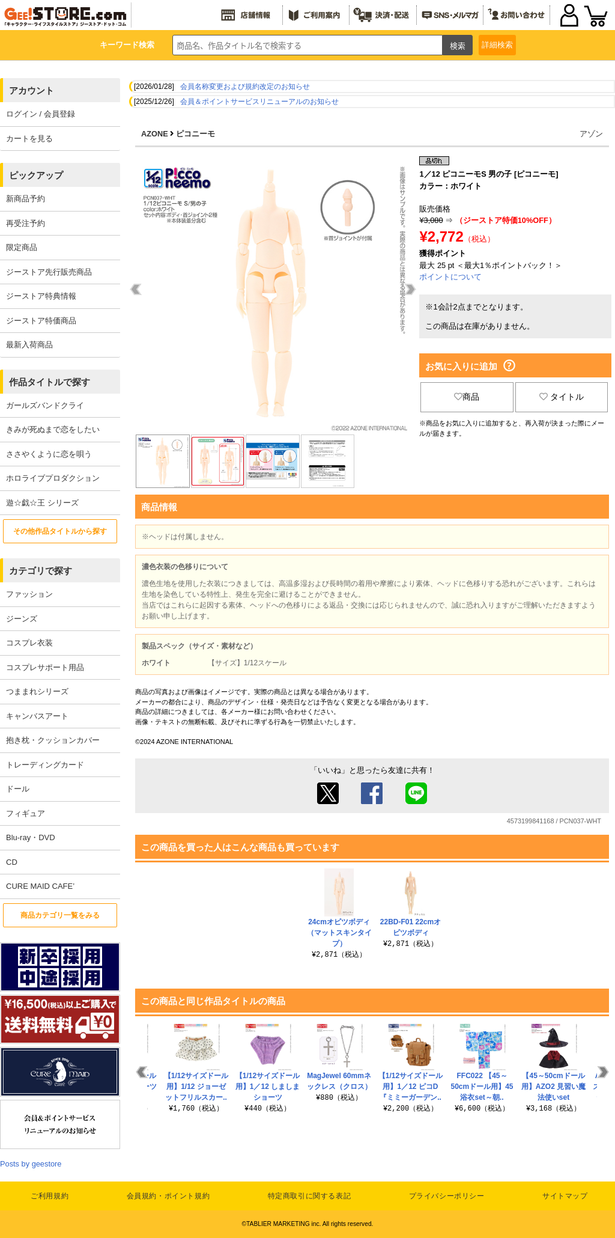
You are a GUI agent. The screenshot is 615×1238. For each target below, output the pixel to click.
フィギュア (25, 813)
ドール (17, 788)
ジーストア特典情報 (41, 295)
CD (11, 862)
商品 (466, 396)
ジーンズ (21, 618)
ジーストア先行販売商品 (49, 271)
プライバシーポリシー (447, 1196)
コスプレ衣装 (29, 642)
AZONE (154, 133)
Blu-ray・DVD (30, 837)
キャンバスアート (37, 716)
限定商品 (21, 247)
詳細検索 (497, 44)
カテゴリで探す (40, 571)
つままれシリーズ (37, 691)
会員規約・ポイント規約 (168, 1196)
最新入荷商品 (29, 344)
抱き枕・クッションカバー (53, 740)
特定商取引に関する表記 (309, 1196)
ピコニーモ (195, 133)
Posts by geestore (30, 1163)
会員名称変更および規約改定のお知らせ (245, 86)
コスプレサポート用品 (45, 667)
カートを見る (29, 138)
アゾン (591, 133)
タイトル (561, 396)
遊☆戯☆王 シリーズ (42, 502)
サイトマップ (565, 1196)
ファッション (29, 594)
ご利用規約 (49, 1196)
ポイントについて (450, 276)
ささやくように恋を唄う (49, 454)
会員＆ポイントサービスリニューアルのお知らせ (259, 101)
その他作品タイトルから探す (60, 531)
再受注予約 (25, 223)
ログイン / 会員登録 (40, 113)
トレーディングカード (45, 764)
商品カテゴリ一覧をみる (60, 915)
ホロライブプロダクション (53, 478)
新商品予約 (25, 198)
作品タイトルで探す (49, 382)
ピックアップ (36, 175)
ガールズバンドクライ (45, 405)
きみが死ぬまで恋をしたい (53, 429)
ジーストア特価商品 (41, 320)
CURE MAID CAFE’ (40, 886)
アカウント (31, 90)
